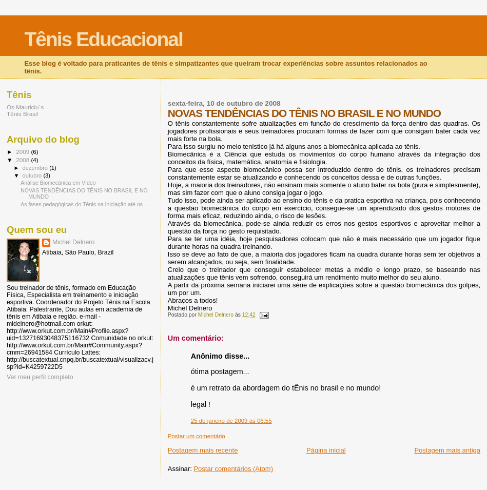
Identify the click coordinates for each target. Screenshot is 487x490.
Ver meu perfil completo (40, 377)
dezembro (36, 168)
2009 (23, 151)
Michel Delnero (73, 242)
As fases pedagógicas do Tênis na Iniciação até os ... (85, 204)
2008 (23, 159)
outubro (33, 175)
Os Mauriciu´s (25, 107)
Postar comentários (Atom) (233, 469)
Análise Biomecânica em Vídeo (58, 183)
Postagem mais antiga (447, 450)
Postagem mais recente (203, 450)
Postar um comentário (196, 436)
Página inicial (326, 450)
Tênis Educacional (103, 39)
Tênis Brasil (22, 113)
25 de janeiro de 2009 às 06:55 (231, 421)
